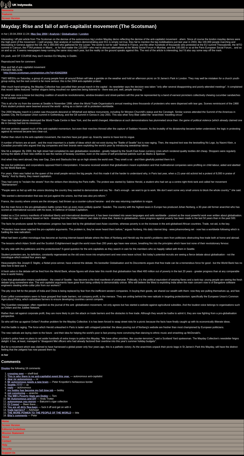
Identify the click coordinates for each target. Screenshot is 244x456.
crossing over (15, 373)
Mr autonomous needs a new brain (27, 382)
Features (7, 14)
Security (7, 448)
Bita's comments (17, 415)
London (84, 34)
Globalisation (69, 34)
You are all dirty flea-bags (22, 407)
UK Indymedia (22, 4)
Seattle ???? (14, 384)
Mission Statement (13, 433)
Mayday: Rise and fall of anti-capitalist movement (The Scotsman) (79, 26)
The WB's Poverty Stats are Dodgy (27, 396)
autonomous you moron (21, 401)
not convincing (16, 393)
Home (5, 421)
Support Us (8, 452)
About (5, 437)
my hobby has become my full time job (30, 390)
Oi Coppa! (13, 404)
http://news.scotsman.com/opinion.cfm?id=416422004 (35, 72)
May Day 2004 (39, 34)
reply (10, 387)
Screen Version (11, 18)
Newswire (7, 10)
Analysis (54, 34)
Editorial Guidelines (13, 429)
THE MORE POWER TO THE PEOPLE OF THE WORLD (39, 412)
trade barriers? (16, 410)
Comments (11, 362)
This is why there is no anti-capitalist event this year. (38, 376)
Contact (6, 441)
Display (5, 368)
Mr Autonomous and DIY (21, 398)
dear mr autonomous (19, 379)
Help (4, 445)
